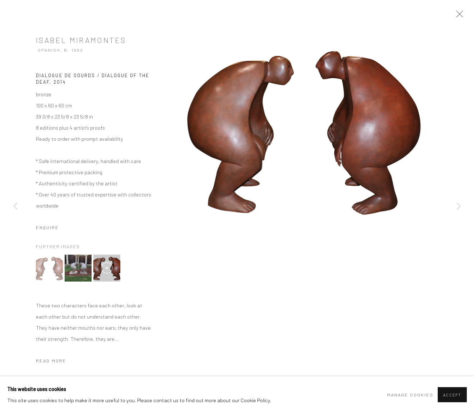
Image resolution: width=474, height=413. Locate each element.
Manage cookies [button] (410, 395)
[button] (49, 268)
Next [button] (458, 206)
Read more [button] (51, 360)
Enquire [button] (47, 227)
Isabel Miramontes (81, 40)
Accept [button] (452, 395)
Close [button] (457, 16)
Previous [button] (15, 206)
